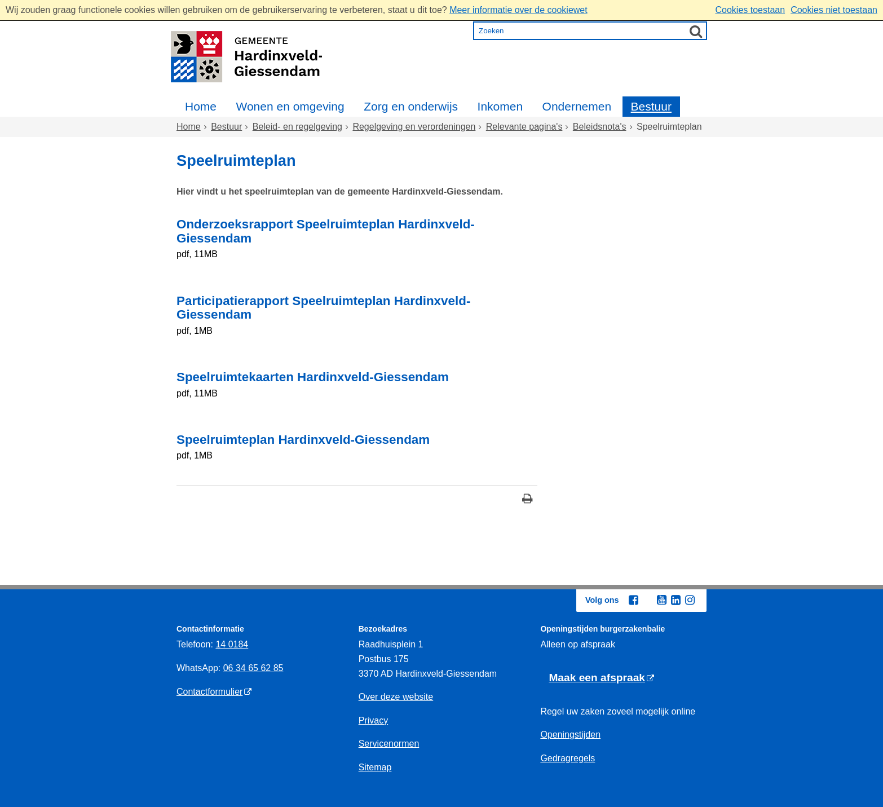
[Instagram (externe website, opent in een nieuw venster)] (689, 600)
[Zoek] (695, 31)
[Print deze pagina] (527, 500)
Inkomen (500, 106)
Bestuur (651, 106)
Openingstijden (570, 734)
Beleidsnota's (599, 126)
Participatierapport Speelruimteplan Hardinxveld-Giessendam (323, 308)
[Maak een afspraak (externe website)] (601, 678)
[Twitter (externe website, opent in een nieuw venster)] (647, 600)
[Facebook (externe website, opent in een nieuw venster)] (633, 600)
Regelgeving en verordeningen (413, 126)
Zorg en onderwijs (411, 106)
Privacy (373, 720)
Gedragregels (567, 758)
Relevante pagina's (524, 126)
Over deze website (396, 697)
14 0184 (231, 644)
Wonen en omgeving (290, 106)
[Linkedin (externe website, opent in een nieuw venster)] (675, 600)
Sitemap (375, 767)
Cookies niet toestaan (834, 10)
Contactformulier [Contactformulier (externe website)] (209, 691)
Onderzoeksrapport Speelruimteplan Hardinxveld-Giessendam (325, 231)
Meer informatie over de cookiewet (518, 10)
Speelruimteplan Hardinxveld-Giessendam (303, 440)
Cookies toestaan (750, 10)
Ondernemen (577, 106)
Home (201, 106)
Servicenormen (389, 743)
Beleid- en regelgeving (297, 126)
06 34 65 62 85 (253, 668)
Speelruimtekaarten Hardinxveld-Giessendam (312, 377)
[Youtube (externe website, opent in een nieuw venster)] (661, 600)
